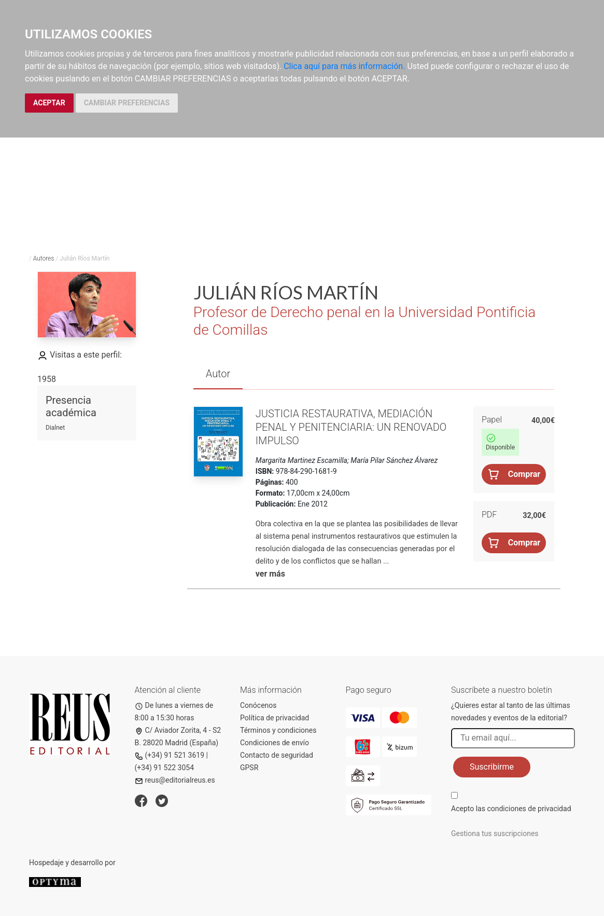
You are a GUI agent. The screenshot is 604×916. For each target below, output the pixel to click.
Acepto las (511, 808)
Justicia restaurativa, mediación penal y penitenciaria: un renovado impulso (351, 427)
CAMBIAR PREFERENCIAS (127, 103)
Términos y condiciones (278, 730)
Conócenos (258, 705)
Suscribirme (492, 767)
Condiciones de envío (274, 743)
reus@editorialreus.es (175, 780)
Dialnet (55, 427)
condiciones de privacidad (529, 808)
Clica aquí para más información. (344, 66)
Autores (43, 258)
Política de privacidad (274, 718)
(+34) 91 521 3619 (170, 755)
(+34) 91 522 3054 (164, 767)
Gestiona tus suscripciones (495, 833)
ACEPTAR (49, 103)
